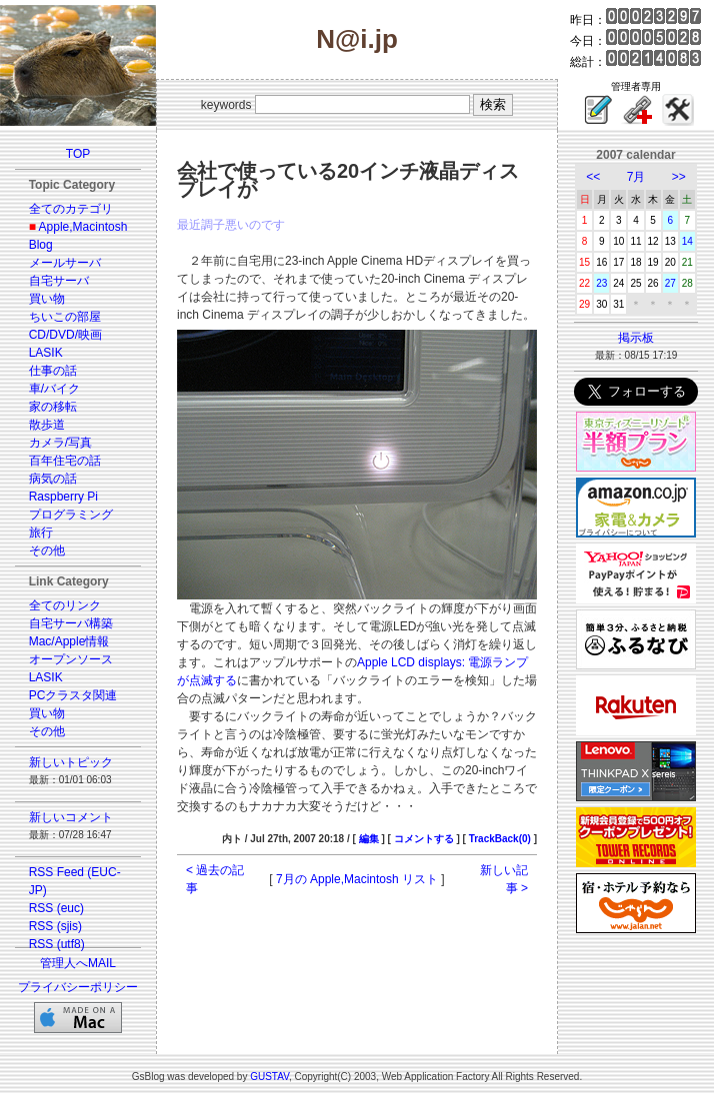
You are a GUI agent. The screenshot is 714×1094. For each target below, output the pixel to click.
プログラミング (71, 515)
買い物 (47, 299)
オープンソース (71, 659)
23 (601, 283)
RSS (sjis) (55, 926)
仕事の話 (53, 371)
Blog (41, 245)
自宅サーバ (59, 281)
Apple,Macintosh (83, 227)
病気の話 (53, 479)
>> (679, 177)
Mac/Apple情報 (69, 641)
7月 (636, 177)
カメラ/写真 (60, 443)
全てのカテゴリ (71, 209)
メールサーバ (65, 263)
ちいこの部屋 (65, 317)
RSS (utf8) (57, 944)
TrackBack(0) (500, 838)
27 (670, 283)
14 (687, 241)
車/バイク (54, 389)
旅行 (41, 533)
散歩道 (47, 425)
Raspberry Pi (63, 497)
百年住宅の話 (65, 461)
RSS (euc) (56, 908)
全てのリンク (65, 605)
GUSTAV (269, 1076)
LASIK (46, 353)
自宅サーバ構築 (71, 623)
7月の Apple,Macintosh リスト (357, 879)
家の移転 (53, 407)
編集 (369, 838)
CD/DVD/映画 (65, 335)
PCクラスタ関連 (73, 695)
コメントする (424, 838)
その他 (47, 550)
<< (593, 177)
